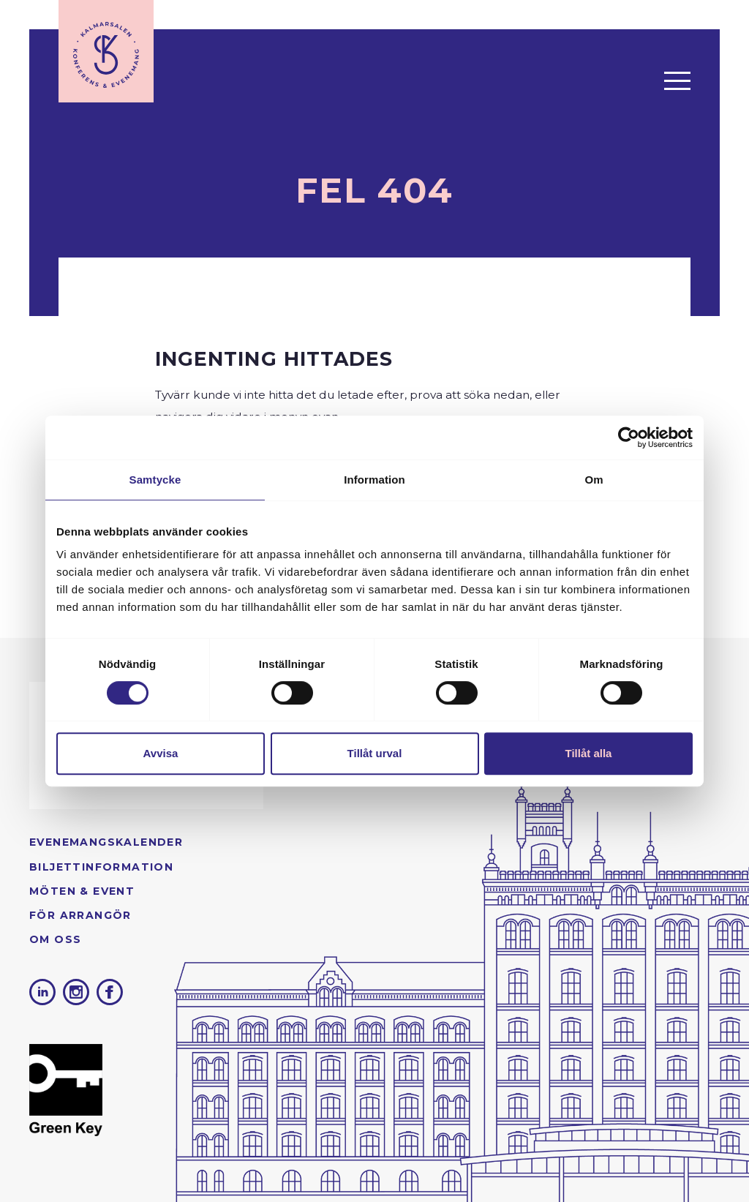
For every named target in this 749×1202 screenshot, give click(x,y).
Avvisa (160, 753)
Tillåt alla (588, 753)
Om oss (55, 939)
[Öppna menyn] (677, 80)
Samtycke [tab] (155, 479)
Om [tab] (593, 479)
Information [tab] (374, 479)
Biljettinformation (101, 867)
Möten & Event (82, 891)
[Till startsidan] (106, 51)
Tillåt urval (374, 753)
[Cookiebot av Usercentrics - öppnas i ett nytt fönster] (629, 437)
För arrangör (80, 915)
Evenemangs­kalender (106, 842)
